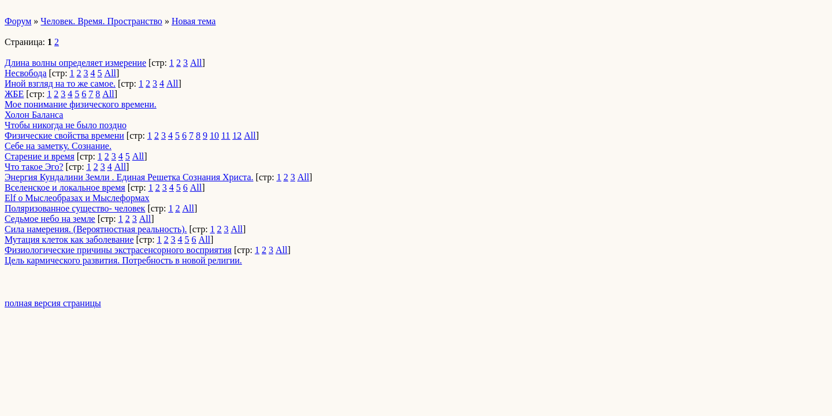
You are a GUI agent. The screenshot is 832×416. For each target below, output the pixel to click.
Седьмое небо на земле (50, 219)
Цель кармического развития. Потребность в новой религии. (123, 260)
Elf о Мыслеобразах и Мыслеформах (77, 198)
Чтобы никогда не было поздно (66, 125)
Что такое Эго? (34, 167)
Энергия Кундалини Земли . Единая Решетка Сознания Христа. (129, 177)
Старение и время (40, 156)
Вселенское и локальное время (65, 187)
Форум (18, 21)
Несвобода (26, 73)
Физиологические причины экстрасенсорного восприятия (118, 250)
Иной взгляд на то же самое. (60, 83)
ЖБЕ (14, 94)
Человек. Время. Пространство (101, 21)
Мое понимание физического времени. (81, 104)
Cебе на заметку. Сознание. (58, 146)
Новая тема (194, 21)
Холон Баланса (34, 115)
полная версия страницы (53, 303)
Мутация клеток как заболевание (69, 239)
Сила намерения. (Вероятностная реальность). (96, 229)
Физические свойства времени (64, 135)
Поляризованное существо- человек (75, 208)
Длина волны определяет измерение (75, 63)
